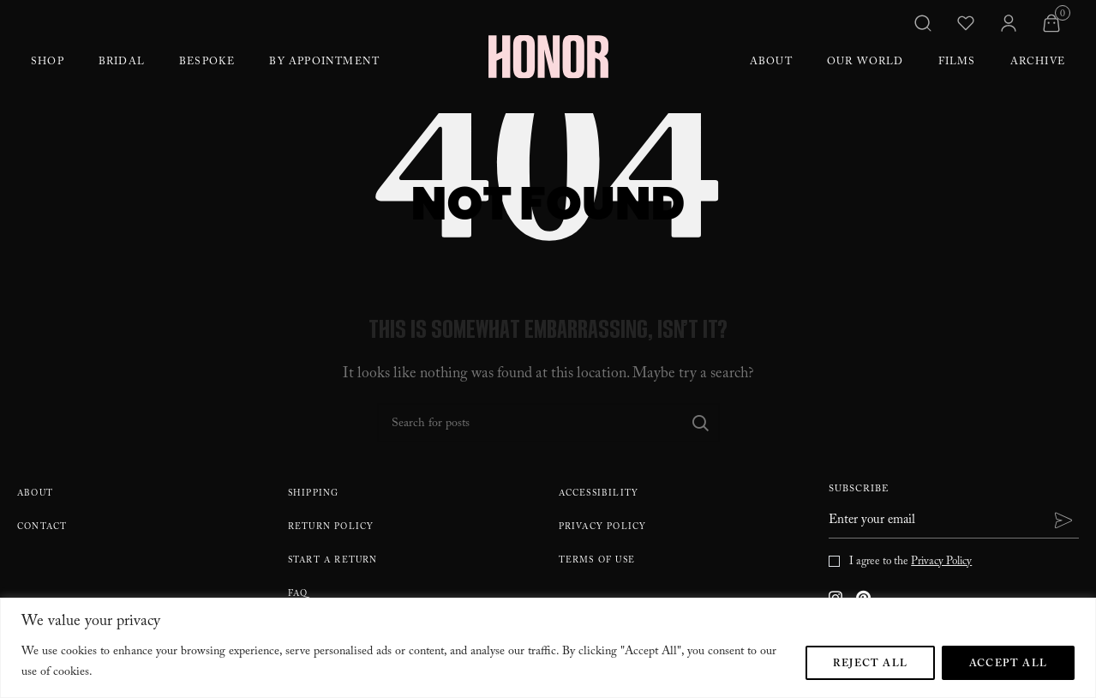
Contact (42, 527)
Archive (1037, 62)
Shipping (313, 494)
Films (957, 62)
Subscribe (859, 491)
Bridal (122, 62)
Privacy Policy (603, 527)
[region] (548, 648)
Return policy (331, 527)
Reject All (870, 664)
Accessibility (599, 494)
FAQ (298, 594)
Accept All (1008, 664)
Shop (47, 62)
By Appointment (324, 62)
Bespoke (207, 62)
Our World (865, 62)
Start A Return (333, 561)
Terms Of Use (597, 561)
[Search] (548, 422)
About (771, 62)
